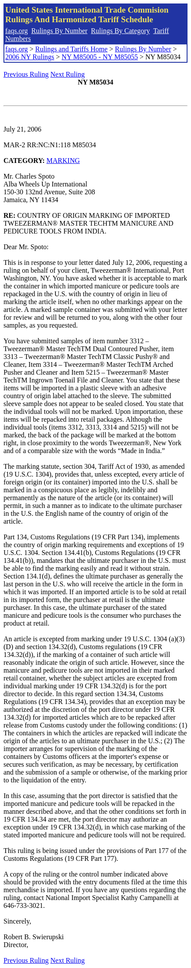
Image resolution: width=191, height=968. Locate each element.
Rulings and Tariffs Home (71, 49)
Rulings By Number (59, 30)
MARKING (63, 160)
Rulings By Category (120, 30)
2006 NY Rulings (29, 57)
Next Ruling (68, 74)
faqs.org (16, 30)
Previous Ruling (26, 74)
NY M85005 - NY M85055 (99, 57)
